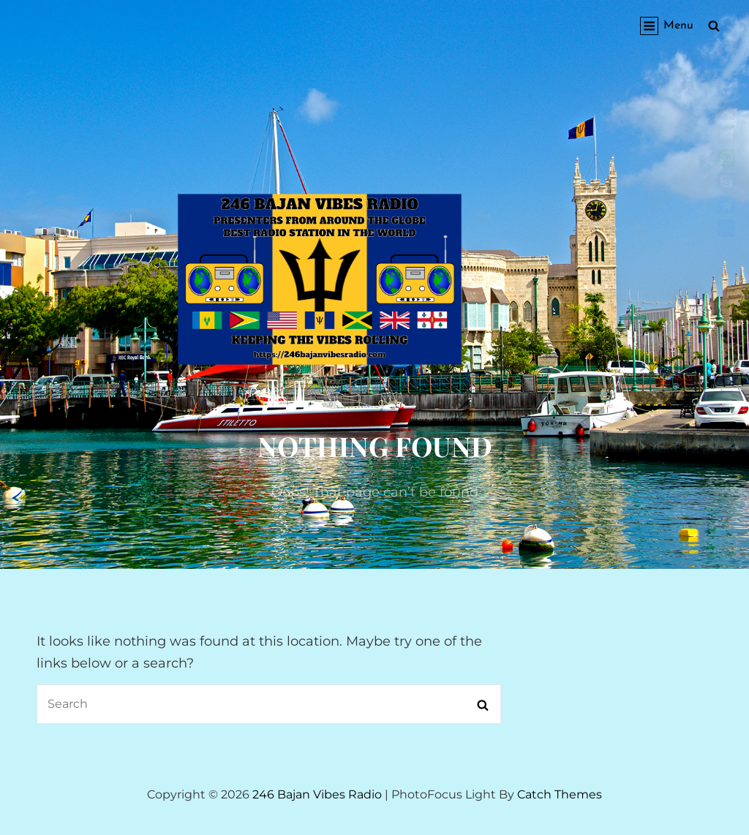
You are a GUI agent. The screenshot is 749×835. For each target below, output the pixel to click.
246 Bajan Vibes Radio (317, 794)
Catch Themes (559, 794)
